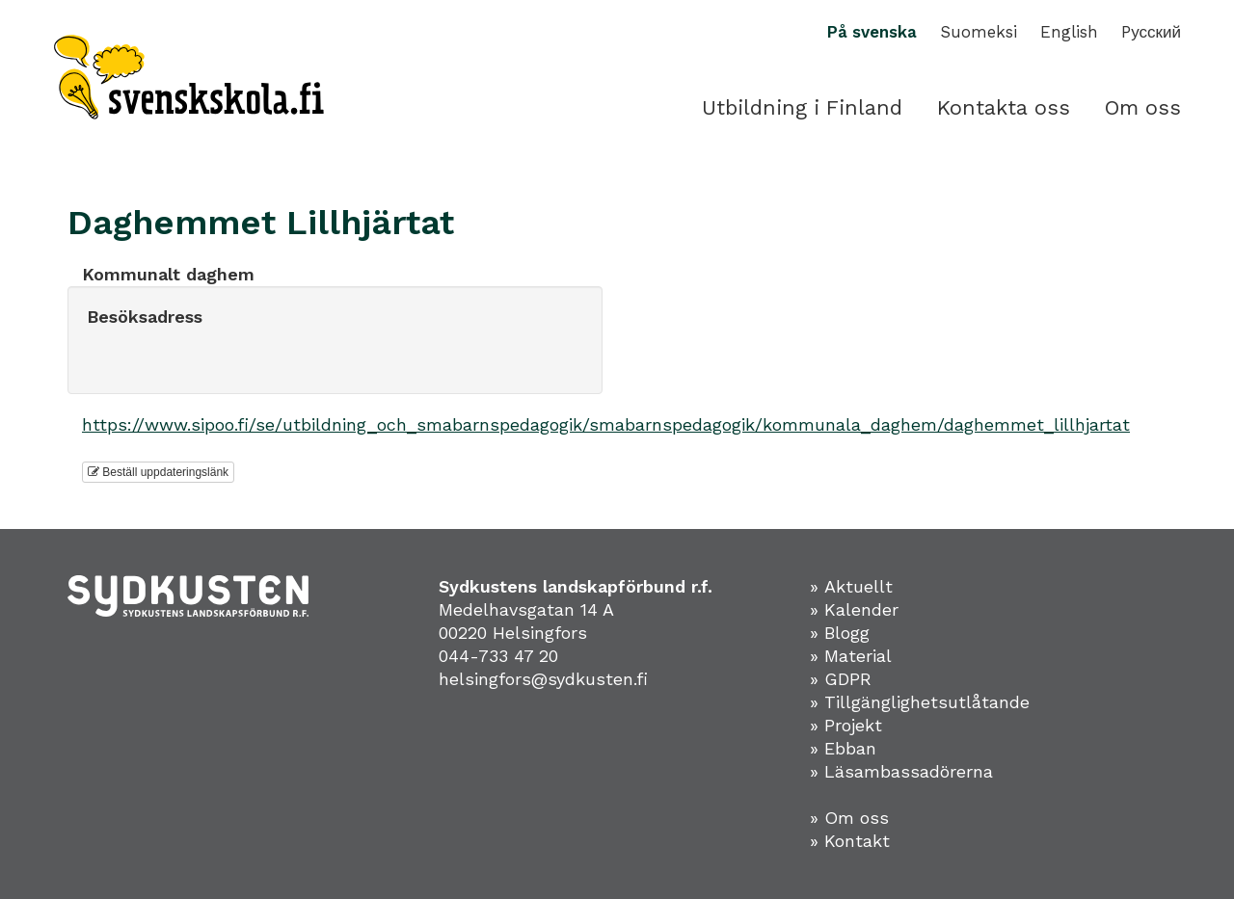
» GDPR (841, 679)
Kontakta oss (1003, 107)
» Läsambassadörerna (901, 771)
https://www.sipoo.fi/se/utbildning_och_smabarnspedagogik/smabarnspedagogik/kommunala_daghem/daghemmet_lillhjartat (606, 424)
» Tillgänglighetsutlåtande (920, 702)
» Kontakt (850, 841)
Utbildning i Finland (802, 107)
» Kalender (854, 609)
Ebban (850, 748)
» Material (851, 656)
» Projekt (846, 725)
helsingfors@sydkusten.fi (543, 679)
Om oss (1143, 107)
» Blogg (840, 632)
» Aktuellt (851, 586)
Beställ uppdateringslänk (158, 472)
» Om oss (849, 817)
